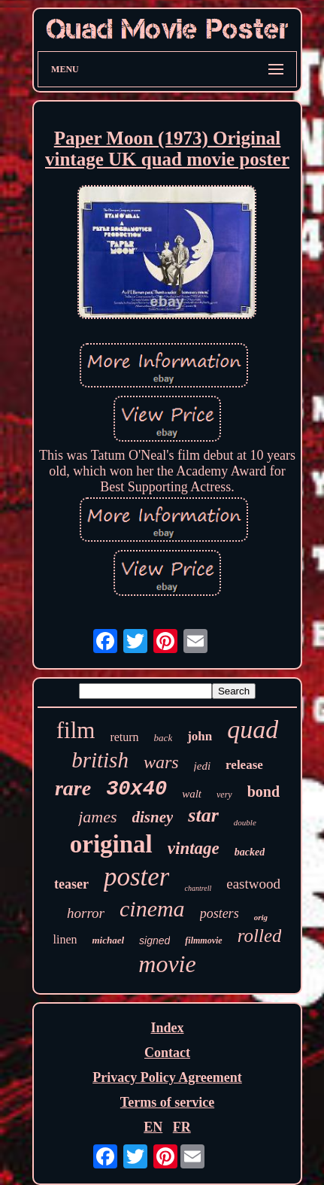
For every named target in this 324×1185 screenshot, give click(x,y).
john (199, 736)
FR (182, 1127)
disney (153, 817)
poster (137, 877)
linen (65, 939)
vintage (194, 848)
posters (219, 913)
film (75, 730)
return (124, 737)
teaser (71, 884)
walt (191, 794)
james (97, 816)
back (163, 737)
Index (166, 1027)
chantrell (197, 888)
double (245, 822)
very (224, 794)
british (100, 760)
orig (261, 917)
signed (154, 940)
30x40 (136, 789)
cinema (152, 908)
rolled (260, 935)
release (244, 765)
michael (108, 940)
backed (250, 852)
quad (252, 729)
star (203, 815)
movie (166, 963)
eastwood (253, 884)
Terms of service (167, 1102)
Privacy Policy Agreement (167, 1077)
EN (153, 1127)
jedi (202, 766)
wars (161, 762)
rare (73, 788)
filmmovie (203, 940)
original (111, 844)
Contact (167, 1052)
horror (85, 913)
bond (263, 791)
